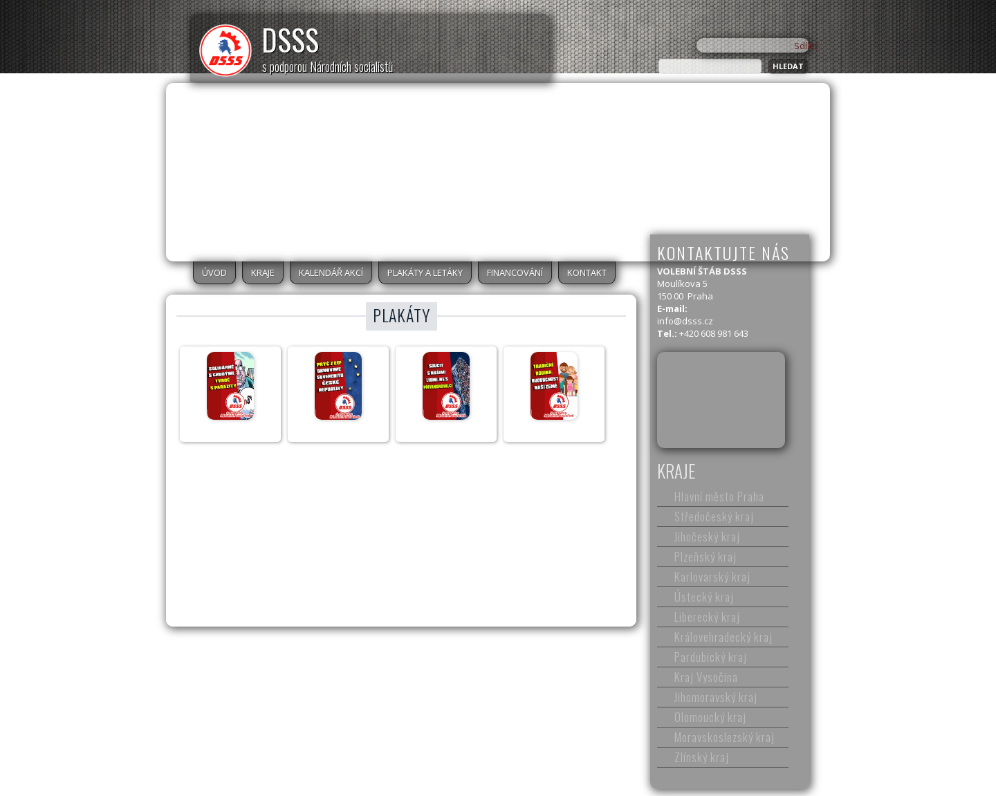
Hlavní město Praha (719, 496)
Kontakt (587, 272)
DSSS (290, 39)
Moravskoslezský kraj (724, 737)
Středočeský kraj (714, 516)
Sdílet (806, 45)
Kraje (263, 272)
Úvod (214, 272)
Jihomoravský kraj (715, 696)
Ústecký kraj (704, 596)
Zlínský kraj (701, 757)
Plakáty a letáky (425, 272)
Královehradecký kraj (723, 636)
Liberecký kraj (707, 616)
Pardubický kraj (710, 656)
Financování (515, 272)
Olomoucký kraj (710, 716)
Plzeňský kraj (705, 556)
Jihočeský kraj (707, 536)
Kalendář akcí (331, 272)
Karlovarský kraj (712, 576)
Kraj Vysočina (706, 676)
